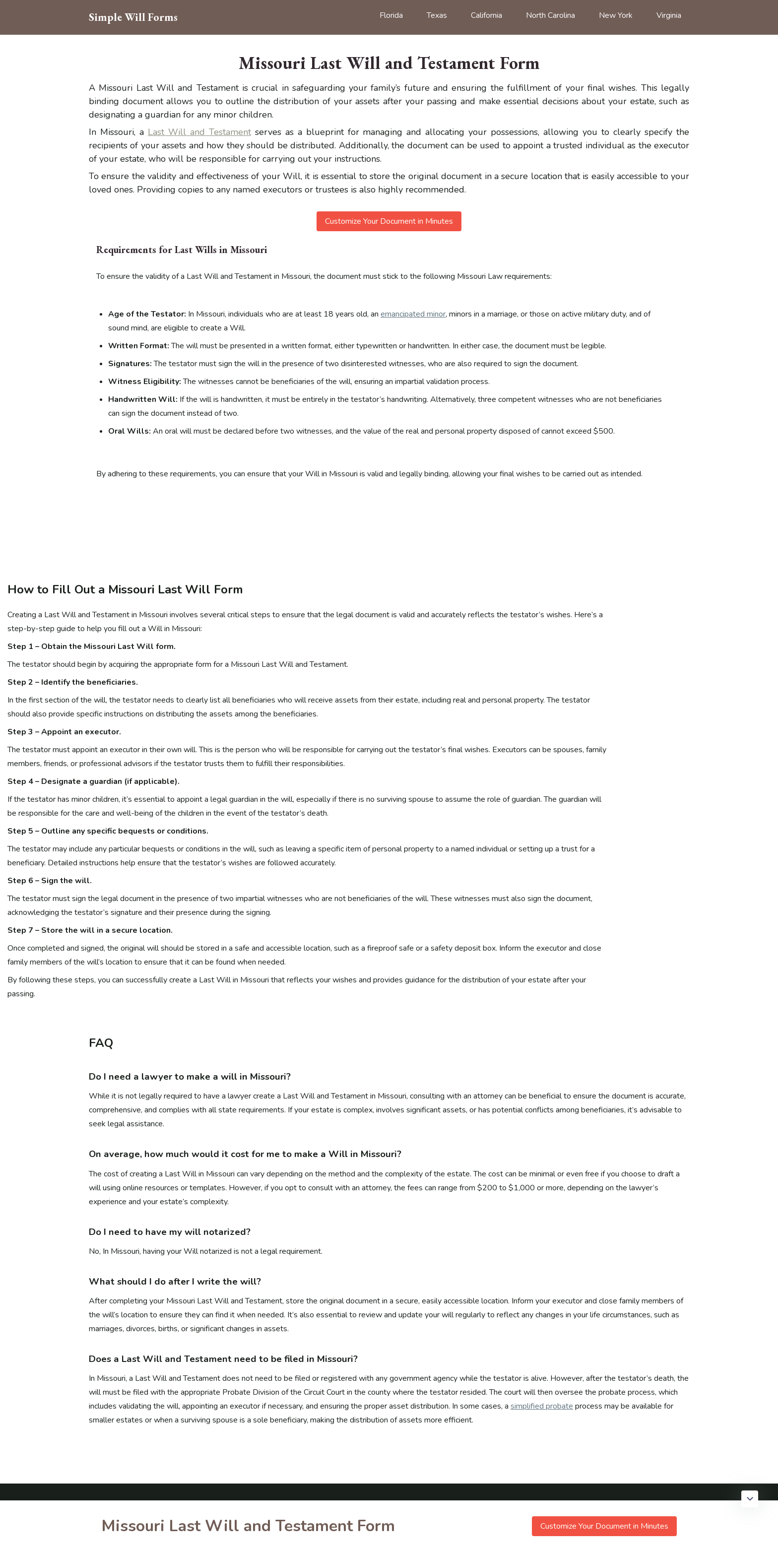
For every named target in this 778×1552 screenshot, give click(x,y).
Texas (437, 15)
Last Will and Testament (199, 132)
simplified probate (542, 1406)
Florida (391, 15)
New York (616, 15)
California (486, 15)
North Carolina (550, 15)
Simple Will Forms (133, 17)
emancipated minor (413, 314)
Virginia (668, 15)
